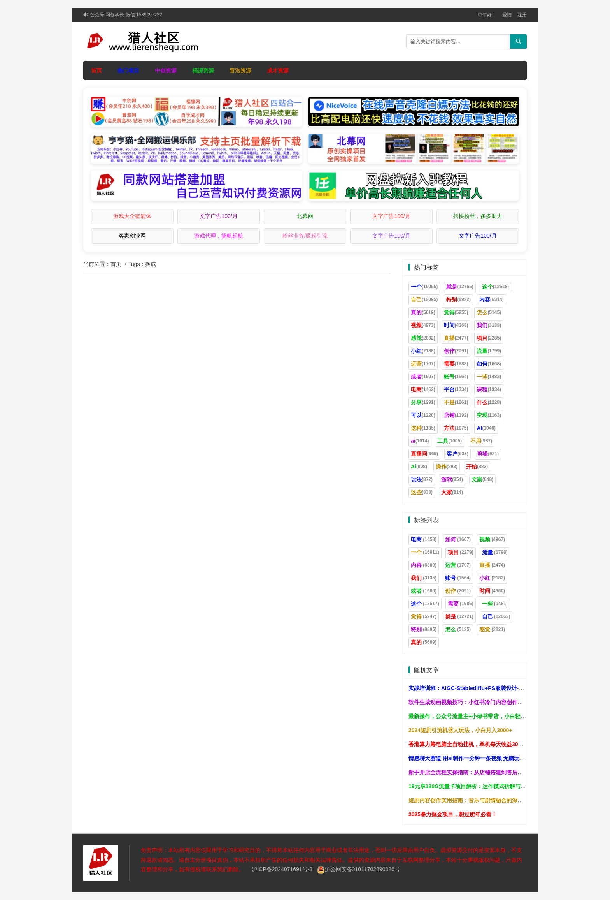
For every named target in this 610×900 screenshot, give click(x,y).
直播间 (424, 454)
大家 (452, 492)
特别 (458, 299)
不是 (456, 402)
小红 (423, 351)
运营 (423, 364)
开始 (477, 466)
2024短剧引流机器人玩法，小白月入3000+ (460, 730)
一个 (424, 287)
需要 (456, 364)
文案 (482, 479)
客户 (457, 454)
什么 (489, 402)
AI (486, 428)
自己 (424, 299)
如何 (489, 364)
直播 (456, 338)
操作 (446, 466)
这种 (423, 428)
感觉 (423, 338)
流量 (489, 351)
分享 (423, 402)
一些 (489, 376)
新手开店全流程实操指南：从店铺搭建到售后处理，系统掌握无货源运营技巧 (501, 772)
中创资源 (166, 70)
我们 (489, 325)
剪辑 (488, 454)
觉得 (456, 312)
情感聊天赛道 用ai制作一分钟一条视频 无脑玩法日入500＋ (479, 758)
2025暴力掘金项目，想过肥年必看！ (452, 814)
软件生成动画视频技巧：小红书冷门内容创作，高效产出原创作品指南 (492, 702)
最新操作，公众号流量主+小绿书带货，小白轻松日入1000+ (480, 716)
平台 (456, 389)
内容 (491, 299)
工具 (449, 441)
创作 (456, 351)
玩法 (422, 479)
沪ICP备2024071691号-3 (282, 869)
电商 (423, 389)
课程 (489, 389)
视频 (423, 325)
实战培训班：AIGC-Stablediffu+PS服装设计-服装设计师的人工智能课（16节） (504, 688)
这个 (495, 287)
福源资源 (203, 70)
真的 (423, 312)
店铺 (456, 415)
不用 (481, 441)
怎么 (489, 312)
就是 (459, 287)
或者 (423, 376)
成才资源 (278, 70)
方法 (456, 428)
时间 (456, 325)
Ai (419, 466)
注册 (522, 15)
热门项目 (128, 70)
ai (420, 441)
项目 (489, 338)
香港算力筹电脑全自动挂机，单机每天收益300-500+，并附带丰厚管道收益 (499, 744)
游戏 (452, 479)
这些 (422, 492)
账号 (456, 376)
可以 (423, 415)
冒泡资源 (240, 70)
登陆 (507, 15)
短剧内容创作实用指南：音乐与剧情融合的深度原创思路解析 (482, 800)
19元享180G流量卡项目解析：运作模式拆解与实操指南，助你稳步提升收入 (499, 786)
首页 (96, 70)
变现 (489, 415)
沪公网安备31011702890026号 (358, 869)
